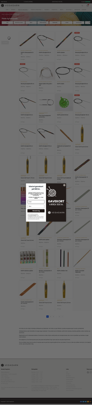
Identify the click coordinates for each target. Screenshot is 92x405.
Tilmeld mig (36, 211)
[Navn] (36, 206)
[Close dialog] (64, 185)
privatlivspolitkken (32, 215)
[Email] (36, 201)
